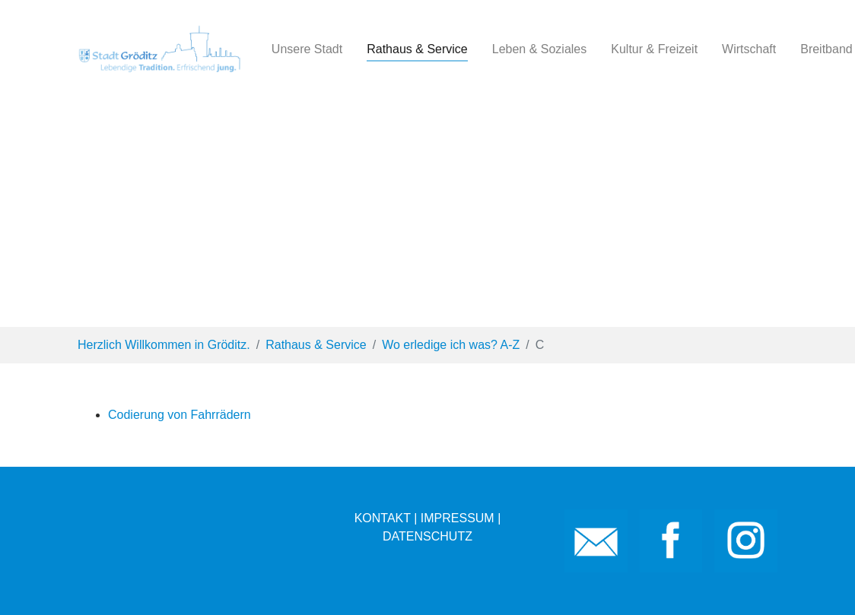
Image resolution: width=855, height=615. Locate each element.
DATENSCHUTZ (427, 536)
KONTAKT (382, 518)
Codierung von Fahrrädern (179, 414)
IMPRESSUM (457, 518)
